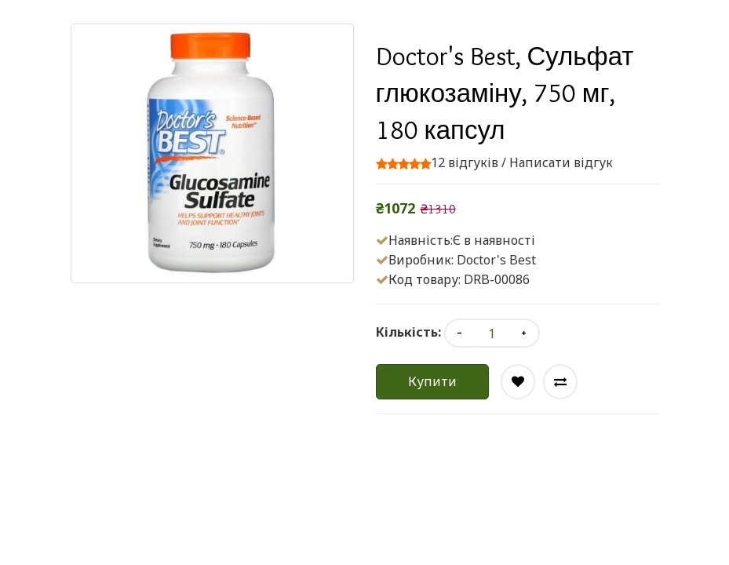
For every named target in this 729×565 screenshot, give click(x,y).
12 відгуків (464, 162)
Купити (432, 381)
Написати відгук (561, 162)
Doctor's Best (496, 259)
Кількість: (408, 332)
